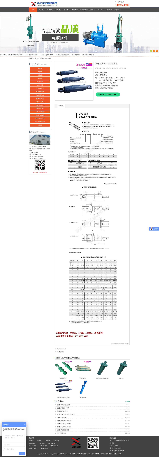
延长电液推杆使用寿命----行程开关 (66, 414)
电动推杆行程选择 (62, 417)
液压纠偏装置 (84, 10)
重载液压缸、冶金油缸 (102, 378)
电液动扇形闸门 (40, 105)
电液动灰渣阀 (40, 95)
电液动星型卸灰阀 (40, 122)
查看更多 (127, 401)
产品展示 (41, 58)
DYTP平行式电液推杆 (32, 55)
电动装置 (40, 125)
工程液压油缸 (62, 349)
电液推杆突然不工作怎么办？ (65, 420)
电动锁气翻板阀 (40, 115)
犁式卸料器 (75, 10)
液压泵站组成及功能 (62, 411)
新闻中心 (92, 10)
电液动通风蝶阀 (40, 112)
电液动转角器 (40, 98)
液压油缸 (48, 58)
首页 (33, 10)
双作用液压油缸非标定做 (63, 397)
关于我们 (109, 10)
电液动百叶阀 (40, 92)
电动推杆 (50, 10)
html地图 (119, 454)
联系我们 (117, 10)
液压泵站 (40, 78)
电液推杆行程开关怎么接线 (64, 427)
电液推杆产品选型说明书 (63, 405)
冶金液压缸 (83, 378)
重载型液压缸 (63, 378)
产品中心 (100, 10)
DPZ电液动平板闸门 (88, 55)
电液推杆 (41, 10)
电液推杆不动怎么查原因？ (64, 424)
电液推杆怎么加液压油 (63, 430)
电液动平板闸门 (40, 102)
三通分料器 (58, 10)
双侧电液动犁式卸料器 (62, 55)
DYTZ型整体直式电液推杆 (15, 55)
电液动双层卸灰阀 (40, 118)
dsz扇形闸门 (76, 55)
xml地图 (114, 454)
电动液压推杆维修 (62, 433)
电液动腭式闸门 (40, 108)
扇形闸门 (66, 10)
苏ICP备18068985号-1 (106, 454)
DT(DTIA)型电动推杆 (47, 55)
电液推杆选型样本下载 (63, 408)
